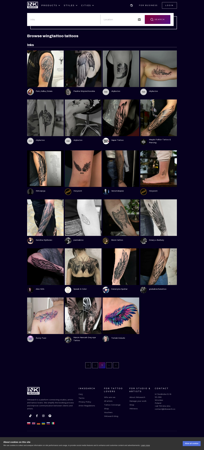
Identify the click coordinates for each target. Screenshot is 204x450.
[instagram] (43, 416)
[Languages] (131, 5)
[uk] (43, 423)
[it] (53, 423)
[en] (33, 423)
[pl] (28, 423)
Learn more (145, 445)
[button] (131, 5)
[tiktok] (30, 416)
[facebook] (37, 416)
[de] (38, 423)
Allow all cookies (191, 443)
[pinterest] (50, 416)
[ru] (48, 423)
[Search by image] (139, 19)
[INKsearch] (32, 5)
